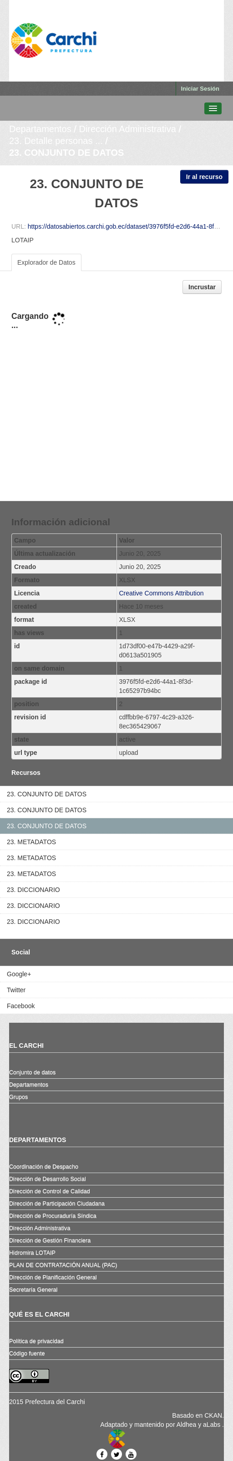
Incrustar (202, 287)
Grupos (18, 1097)
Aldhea (187, 1424)
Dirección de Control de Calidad (49, 1191)
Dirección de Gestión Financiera (50, 1240)
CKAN (213, 1415)
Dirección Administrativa (127, 129)
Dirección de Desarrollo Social (47, 1179)
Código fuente (27, 1353)
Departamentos (40, 129)
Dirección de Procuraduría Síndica (52, 1216)
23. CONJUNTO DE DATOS (66, 153)
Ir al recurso (204, 176)
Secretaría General (33, 1290)
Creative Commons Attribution (161, 593)
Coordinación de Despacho (43, 1167)
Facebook (21, 1006)
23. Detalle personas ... (56, 141)
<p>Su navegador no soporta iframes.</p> (116, 398)
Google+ (19, 974)
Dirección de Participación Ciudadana (57, 1203)
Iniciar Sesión (200, 88)
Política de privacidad (36, 1341)
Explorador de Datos (46, 262)
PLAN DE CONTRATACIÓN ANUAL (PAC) (63, 1265)
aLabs (212, 1424)
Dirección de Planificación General (53, 1277)
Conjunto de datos (32, 1072)
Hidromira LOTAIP (32, 1253)
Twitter (16, 990)
